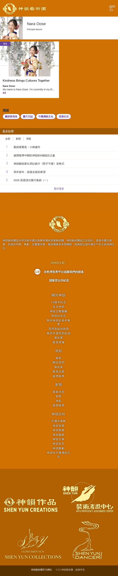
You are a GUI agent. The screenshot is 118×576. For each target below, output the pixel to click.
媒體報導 (58, 376)
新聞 (18, 138)
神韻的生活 (58, 315)
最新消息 (58, 391)
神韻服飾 (58, 434)
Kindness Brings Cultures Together (26, 80)
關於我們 (58, 362)
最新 (59, 357)
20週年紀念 (58, 302)
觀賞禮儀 (58, 342)
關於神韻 (59, 295)
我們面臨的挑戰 (58, 328)
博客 (5, 43)
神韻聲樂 (58, 430)
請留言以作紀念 (59, 280)
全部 (7, 138)
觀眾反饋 (58, 371)
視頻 (58, 351)
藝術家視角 (11, 116)
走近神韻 (58, 306)
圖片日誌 (28, 116)
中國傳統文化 (45, 116)
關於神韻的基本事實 (58, 322)
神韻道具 (58, 443)
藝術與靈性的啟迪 (58, 333)
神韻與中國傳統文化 (58, 454)
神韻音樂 (58, 425)
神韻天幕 (58, 439)
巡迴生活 (64, 116)
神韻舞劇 (58, 448)
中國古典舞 (58, 420)
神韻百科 (59, 414)
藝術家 (58, 337)
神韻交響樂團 (58, 311)
